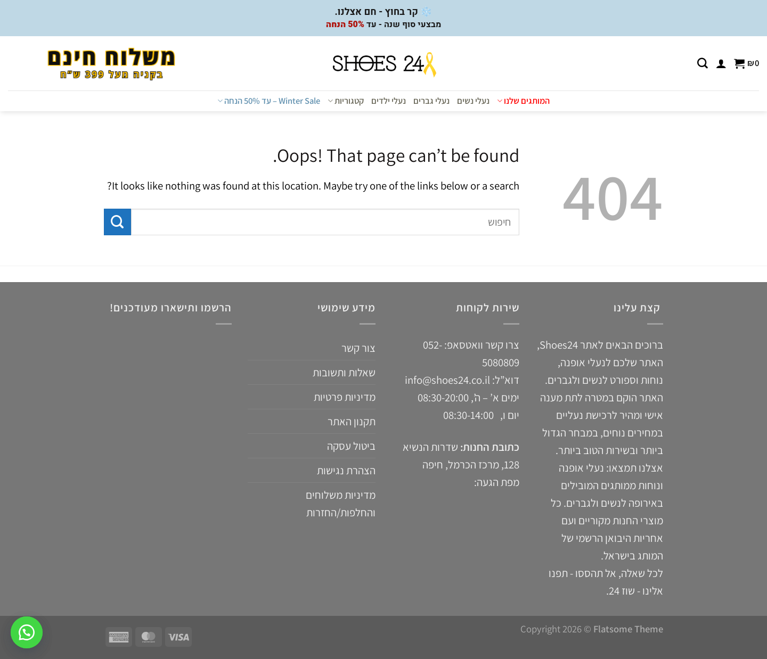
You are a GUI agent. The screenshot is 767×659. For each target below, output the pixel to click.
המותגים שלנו (523, 100)
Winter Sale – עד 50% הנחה (268, 100)
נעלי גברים (431, 100)
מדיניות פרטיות (345, 397)
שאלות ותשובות (344, 372)
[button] (27, 632)
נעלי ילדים (388, 100)
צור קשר (358, 348)
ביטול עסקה (351, 446)
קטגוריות (346, 100)
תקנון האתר (352, 421)
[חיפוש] (702, 63)
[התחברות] (721, 63)
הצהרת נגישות (346, 470)
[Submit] (117, 222)
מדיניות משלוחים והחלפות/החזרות (341, 504)
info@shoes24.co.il (448, 380)
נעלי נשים (473, 100)
